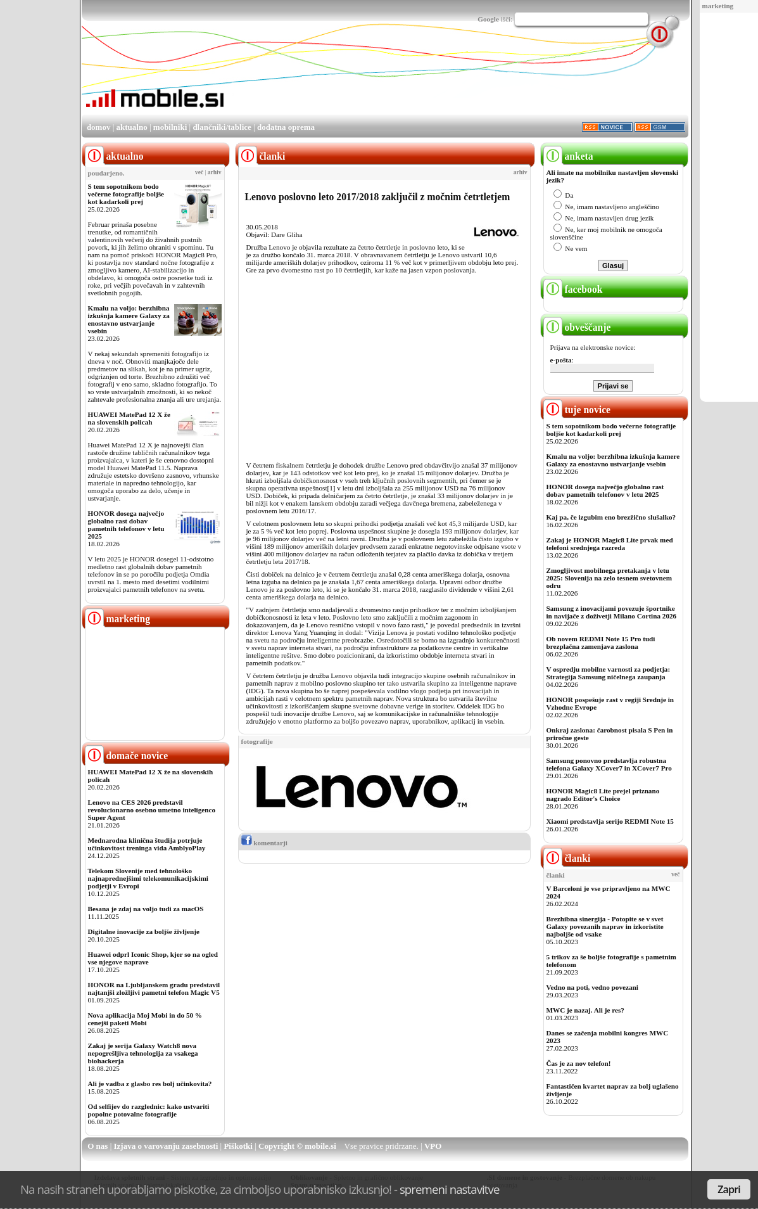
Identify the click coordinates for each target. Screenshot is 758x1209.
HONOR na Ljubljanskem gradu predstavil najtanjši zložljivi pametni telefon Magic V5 (154, 988)
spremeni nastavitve (450, 1189)
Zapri (728, 1189)
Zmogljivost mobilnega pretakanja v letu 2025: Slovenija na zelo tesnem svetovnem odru (609, 577)
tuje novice (577, 409)
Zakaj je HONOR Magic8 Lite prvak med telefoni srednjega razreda (609, 543)
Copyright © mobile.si (297, 1146)
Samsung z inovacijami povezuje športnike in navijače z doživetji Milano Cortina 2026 (611, 612)
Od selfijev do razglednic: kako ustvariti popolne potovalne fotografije (149, 1110)
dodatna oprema (286, 127)
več (199, 172)
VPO (432, 1146)
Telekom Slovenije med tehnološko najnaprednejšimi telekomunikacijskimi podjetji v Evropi (148, 878)
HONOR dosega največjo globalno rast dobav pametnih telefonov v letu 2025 (126, 524)
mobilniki (170, 127)
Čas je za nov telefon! (578, 1063)
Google (488, 19)
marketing (718, 6)
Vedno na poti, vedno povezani (592, 987)
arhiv (215, 172)
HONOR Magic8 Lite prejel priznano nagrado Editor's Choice (603, 794)
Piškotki (238, 1146)
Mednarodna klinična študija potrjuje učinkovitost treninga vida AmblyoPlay (147, 844)
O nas (97, 1146)
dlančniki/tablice (222, 127)
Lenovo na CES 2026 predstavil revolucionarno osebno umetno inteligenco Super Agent (151, 809)
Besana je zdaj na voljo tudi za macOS (146, 908)
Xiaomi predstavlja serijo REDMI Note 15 (610, 821)
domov (99, 127)
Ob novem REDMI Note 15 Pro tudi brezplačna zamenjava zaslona (600, 642)
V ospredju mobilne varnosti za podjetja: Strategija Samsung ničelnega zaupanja (608, 673)
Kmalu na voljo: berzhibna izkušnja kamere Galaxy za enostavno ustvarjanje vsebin (129, 319)
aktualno (132, 127)
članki (567, 858)
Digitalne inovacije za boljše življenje (143, 931)
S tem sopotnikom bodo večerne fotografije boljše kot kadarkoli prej (126, 193)
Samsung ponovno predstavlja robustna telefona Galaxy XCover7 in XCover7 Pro (609, 764)
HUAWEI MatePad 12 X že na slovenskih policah (129, 418)
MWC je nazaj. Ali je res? (585, 1010)
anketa (568, 156)
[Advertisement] (457, 77)
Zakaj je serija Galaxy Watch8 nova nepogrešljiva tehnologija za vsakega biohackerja (143, 1053)
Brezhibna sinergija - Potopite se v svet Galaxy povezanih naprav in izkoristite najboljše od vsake (605, 926)
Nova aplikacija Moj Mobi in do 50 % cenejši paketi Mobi (145, 1019)
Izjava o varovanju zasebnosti (166, 1146)
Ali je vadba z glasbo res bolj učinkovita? (150, 1083)
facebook (573, 289)
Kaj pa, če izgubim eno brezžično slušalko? (611, 517)
